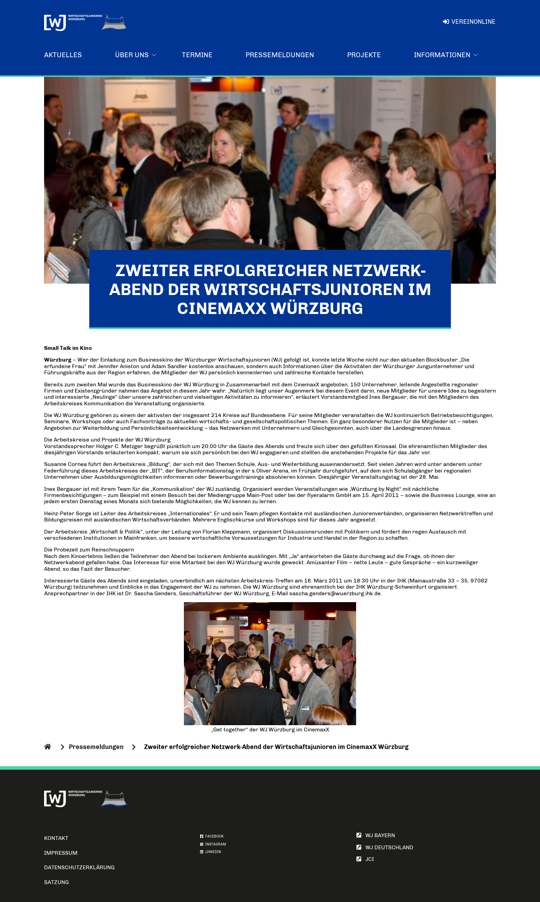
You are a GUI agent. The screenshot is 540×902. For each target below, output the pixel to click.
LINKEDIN (210, 852)
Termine (197, 55)
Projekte (364, 55)
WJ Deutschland (384, 847)
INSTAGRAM (213, 844)
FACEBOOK (212, 836)
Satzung (56, 882)
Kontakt (56, 838)
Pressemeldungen (280, 55)
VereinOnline (469, 22)
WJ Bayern (375, 835)
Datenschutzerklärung (79, 867)
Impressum (60, 853)
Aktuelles (63, 55)
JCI (365, 859)
